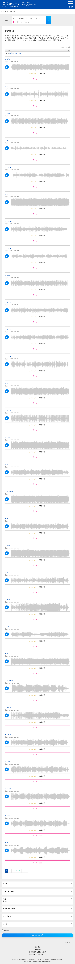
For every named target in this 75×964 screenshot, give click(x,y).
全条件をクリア (68, 942)
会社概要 (37, 947)
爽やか (7, 761)
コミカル (8, 329)
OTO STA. (4, 11)
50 (16, 53)
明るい (7, 815)
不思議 (7, 113)
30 (13, 53)
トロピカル (9, 734)
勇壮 (6, 464)
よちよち (8, 410)
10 (10, 53)
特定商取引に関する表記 (37, 952)
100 (20, 53)
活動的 (7, 59)
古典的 (7, 599)
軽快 (6, 518)
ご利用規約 (37, 949)
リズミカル (9, 140)
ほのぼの (8, 167)
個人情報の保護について (37, 954)
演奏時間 (6, 930)
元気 (6, 86)
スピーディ (9, 221)
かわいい (8, 437)
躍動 (6, 572)
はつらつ (8, 626)
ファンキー (9, 491)
